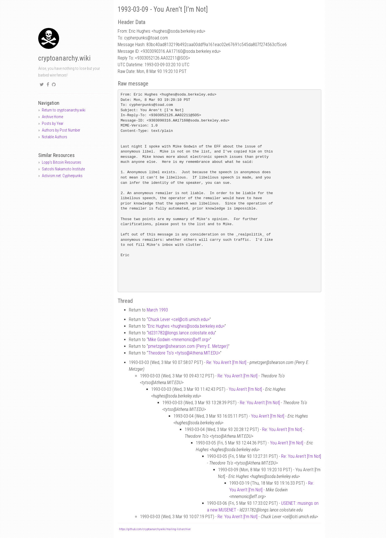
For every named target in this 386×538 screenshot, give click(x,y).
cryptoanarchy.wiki (64, 58)
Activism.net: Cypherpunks (62, 175)
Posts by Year (52, 123)
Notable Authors (54, 137)
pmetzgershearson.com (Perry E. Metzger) (188, 346)
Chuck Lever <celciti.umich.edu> (178, 319)
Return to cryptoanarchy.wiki (63, 110)
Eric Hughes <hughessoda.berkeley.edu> (186, 326)
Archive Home (52, 117)
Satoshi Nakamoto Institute (63, 169)
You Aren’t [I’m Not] (245, 389)
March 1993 (157, 310)
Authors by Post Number (61, 130)
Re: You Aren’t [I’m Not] (226, 362)
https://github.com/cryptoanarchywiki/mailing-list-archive (154, 529)
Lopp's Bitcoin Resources (61, 162)
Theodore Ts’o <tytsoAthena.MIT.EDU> (184, 353)
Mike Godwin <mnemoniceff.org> (179, 339)
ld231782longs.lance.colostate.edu (181, 332)
